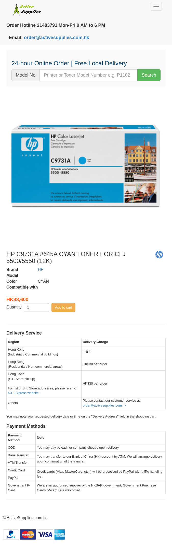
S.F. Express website (23, 393)
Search (149, 75)
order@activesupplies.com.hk (56, 37)
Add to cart (63, 307)
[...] (88, 75)
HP (41, 269)
